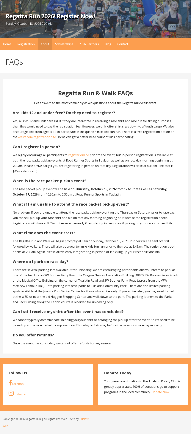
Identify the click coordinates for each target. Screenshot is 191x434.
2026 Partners (89, 44)
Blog (108, 44)
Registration (26, 44)
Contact (122, 44)
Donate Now (160, 392)
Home (7, 44)
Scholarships (64, 44)
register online (78, 155)
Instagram (18, 393)
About (45, 44)
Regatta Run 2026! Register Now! (50, 16)
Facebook (17, 383)
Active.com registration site (37, 137)
